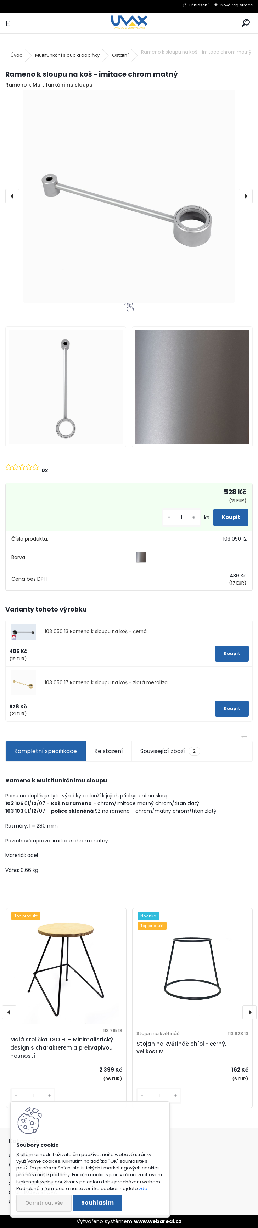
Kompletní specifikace (45, 751)
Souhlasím (97, 1203)
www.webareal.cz (157, 1221)
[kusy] (181, 517)
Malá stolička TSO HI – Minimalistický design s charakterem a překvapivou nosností (61, 1048)
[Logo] (129, 23)
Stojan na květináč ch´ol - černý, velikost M (181, 1048)
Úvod (17, 55)
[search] (246, 23)
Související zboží (170, 751)
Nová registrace (236, 5)
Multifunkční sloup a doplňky (67, 55)
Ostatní (120, 55)
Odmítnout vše (44, 1203)
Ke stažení (108, 751)
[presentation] (12, 196)
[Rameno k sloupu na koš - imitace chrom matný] (129, 196)
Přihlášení (199, 5)
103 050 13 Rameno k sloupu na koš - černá (96, 631)
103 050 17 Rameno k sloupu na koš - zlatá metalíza (106, 682)
